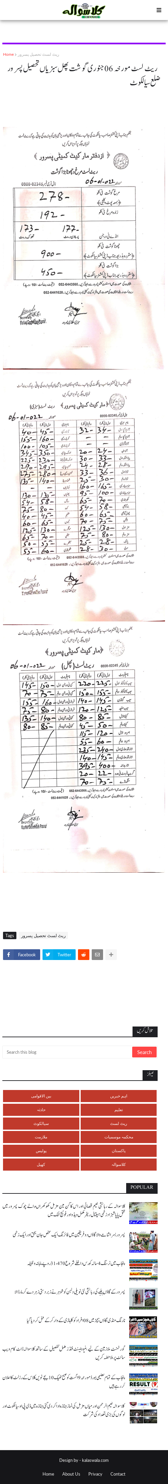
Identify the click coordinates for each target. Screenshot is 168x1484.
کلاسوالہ (118, 1164)
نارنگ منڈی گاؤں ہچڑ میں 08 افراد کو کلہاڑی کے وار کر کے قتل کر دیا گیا (76, 1320)
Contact (117, 1474)
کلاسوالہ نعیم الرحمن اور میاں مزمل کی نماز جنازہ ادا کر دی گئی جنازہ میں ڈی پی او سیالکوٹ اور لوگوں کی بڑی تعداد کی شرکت (63, 1410)
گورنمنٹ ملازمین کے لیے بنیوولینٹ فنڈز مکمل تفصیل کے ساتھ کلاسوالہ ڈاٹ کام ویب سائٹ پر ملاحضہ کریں (63, 1353)
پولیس (41, 1150)
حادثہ (41, 1109)
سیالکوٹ (41, 1123)
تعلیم (118, 1109)
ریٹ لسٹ (118, 1123)
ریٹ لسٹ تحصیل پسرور (38, 54)
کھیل (41, 1164)
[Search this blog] (67, 1052)
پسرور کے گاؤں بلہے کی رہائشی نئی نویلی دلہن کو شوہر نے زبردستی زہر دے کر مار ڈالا (69, 1292)
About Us (71, 1474)
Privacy (95, 1474)
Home (8, 54)
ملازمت (41, 1136)
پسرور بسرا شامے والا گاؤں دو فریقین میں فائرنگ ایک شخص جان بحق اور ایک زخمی (69, 1235)
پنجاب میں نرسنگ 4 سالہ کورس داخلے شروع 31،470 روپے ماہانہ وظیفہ (76, 1263)
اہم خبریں (118, 1095)
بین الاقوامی (41, 1095)
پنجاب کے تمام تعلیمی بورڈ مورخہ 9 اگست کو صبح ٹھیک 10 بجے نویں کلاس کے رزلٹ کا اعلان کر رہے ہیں (63, 1381)
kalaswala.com (95, 1460)
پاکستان (118, 1150)
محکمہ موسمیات (118, 1136)
